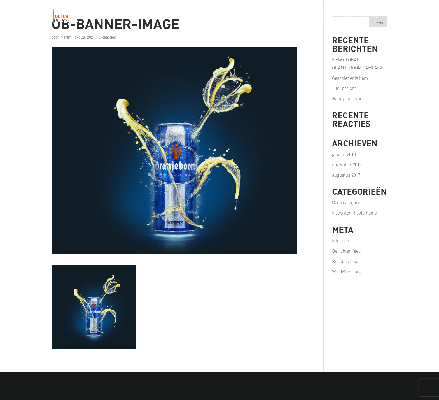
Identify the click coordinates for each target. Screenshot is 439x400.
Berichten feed (346, 251)
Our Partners (309, 16)
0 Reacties (107, 37)
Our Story (192, 16)
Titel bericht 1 (345, 88)
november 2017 (347, 164)
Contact (371, 16)
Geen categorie (346, 202)
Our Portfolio (229, 16)
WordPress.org (346, 271)
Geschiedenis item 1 (351, 78)
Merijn (65, 37)
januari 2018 (344, 154)
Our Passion (269, 16)
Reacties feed (345, 261)
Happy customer (348, 98)
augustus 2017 (346, 175)
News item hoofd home (354, 213)
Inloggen (340, 240)
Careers (343, 16)
